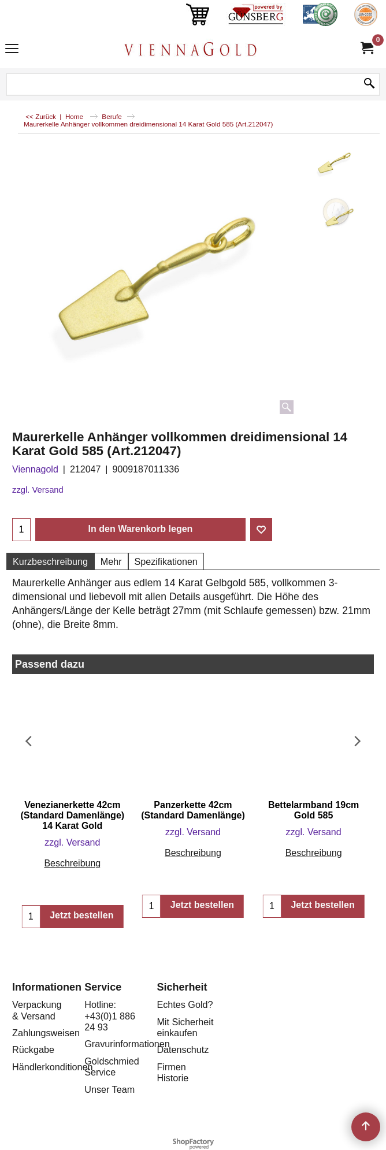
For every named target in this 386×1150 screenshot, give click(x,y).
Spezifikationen (166, 561)
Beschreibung (72, 863)
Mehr (111, 561)
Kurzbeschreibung (50, 561)
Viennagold (35, 469)
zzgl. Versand (38, 489)
